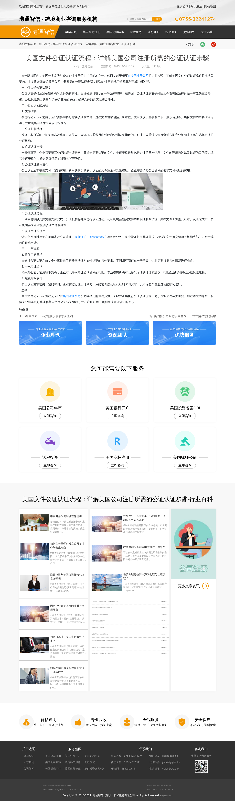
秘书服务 (171, 32)
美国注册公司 (75, 296)
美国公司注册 (91, 32)
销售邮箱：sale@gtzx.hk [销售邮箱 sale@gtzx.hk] (163, 757)
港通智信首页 (28, 44)
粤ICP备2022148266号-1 (166, 801)
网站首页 (71, 32)
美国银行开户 (73, 757)
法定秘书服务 (73, 764)
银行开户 (154, 32)
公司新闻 (29, 770)
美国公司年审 (115, 32)
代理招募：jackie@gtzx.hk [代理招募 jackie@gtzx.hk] (164, 764)
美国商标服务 (92, 757)
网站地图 (210, 6)
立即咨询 (50, 416)
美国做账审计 (53, 770)
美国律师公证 (73, 770)
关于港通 (196, 6)
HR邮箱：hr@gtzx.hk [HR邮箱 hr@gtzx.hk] (123, 770)
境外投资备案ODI (94, 770)
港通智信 (36, 32)
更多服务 (189, 32)
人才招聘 (29, 764)
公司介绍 (29, 757)
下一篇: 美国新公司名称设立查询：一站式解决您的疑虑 (180, 316)
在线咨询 (182, 6)
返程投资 (89, 764)
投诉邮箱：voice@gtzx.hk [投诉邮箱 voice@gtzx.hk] (164, 770)
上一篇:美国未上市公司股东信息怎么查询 (46, 316)
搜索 (156, 19)
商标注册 (84, 237)
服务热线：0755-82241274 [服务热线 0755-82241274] (126, 757)
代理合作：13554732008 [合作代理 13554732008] (125, 764)
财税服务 (136, 32)
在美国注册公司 (141, 75)
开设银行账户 (102, 237)
